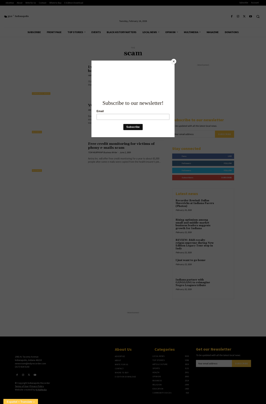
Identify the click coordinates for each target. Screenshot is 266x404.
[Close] (173, 61)
